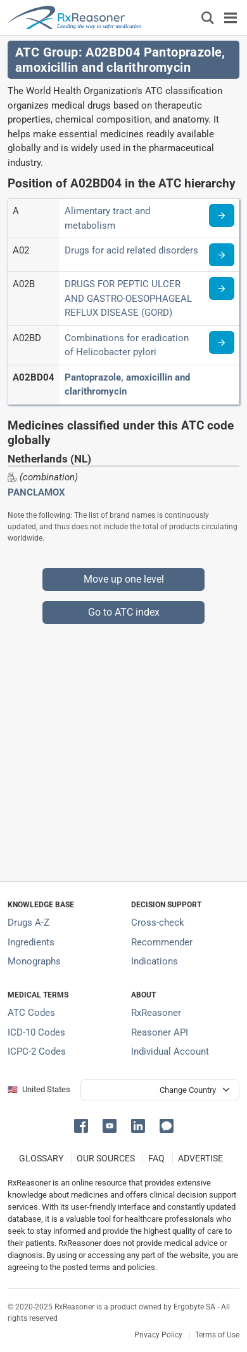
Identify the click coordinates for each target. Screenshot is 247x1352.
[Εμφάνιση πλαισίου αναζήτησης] (208, 17)
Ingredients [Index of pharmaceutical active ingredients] (31, 942)
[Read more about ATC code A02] (221, 254)
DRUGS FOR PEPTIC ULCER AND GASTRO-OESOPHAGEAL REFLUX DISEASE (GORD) (128, 298)
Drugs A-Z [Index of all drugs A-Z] (28, 922)
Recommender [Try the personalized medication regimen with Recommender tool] (162, 942)
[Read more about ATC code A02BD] (221, 342)
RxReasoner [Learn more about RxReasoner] (156, 1012)
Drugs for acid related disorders (131, 250)
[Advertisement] (123, 748)
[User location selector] (159, 1089)
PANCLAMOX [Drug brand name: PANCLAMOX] (36, 492)
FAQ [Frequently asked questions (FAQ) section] (156, 1158)
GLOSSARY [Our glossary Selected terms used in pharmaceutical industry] (41, 1158)
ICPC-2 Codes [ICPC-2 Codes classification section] (37, 1051)
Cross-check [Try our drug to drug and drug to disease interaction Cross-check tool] (157, 922)
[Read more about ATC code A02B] (221, 288)
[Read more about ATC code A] (221, 215)
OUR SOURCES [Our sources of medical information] (106, 1158)
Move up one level (124, 579)
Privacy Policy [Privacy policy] (158, 1334)
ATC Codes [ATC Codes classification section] (31, 1012)
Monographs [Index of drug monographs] (34, 961)
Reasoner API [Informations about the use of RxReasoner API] (159, 1032)
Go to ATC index (124, 612)
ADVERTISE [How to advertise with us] (200, 1158)
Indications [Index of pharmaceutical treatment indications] (154, 961)
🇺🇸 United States (39, 1089)
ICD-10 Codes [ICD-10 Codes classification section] (36, 1032)
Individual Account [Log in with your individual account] (170, 1051)
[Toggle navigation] (230, 17)
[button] (83, 1125)
